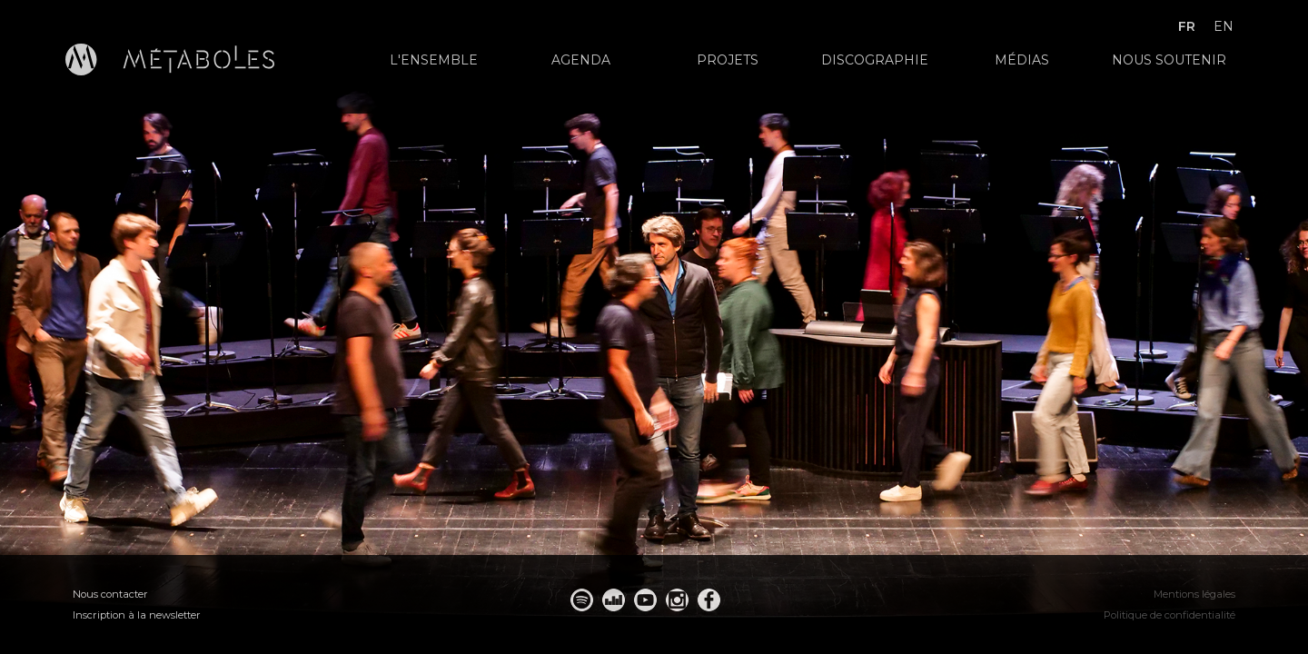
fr (1186, 26)
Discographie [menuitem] (874, 60)
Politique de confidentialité (1169, 615)
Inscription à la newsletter (137, 615)
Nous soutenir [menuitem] (1169, 60)
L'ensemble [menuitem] (434, 60)
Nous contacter (110, 594)
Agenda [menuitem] (580, 60)
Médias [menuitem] (1022, 60)
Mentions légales (1194, 594)
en (1224, 26)
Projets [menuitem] (727, 60)
